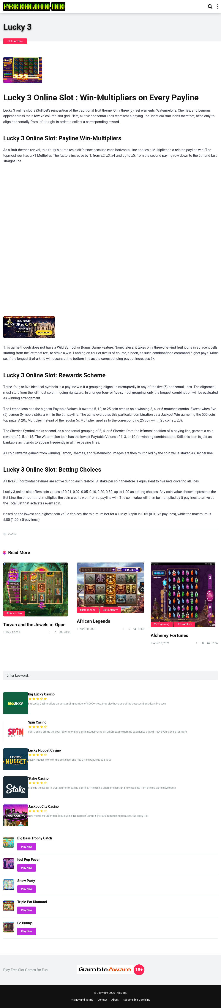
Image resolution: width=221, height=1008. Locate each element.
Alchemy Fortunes (169, 635)
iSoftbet (12, 534)
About (114, 999)
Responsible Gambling (136, 999)
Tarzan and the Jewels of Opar (34, 624)
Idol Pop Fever (28, 860)
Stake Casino (38, 778)
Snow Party (26, 881)
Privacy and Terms (82, 999)
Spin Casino (37, 722)
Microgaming (88, 609)
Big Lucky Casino (41, 694)
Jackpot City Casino (43, 806)
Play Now (26, 846)
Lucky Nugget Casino (44, 750)
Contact (102, 999)
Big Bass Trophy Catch (34, 838)
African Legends (93, 621)
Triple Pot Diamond (32, 902)
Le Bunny (24, 923)
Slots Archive (15, 41)
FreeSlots (120, 992)
